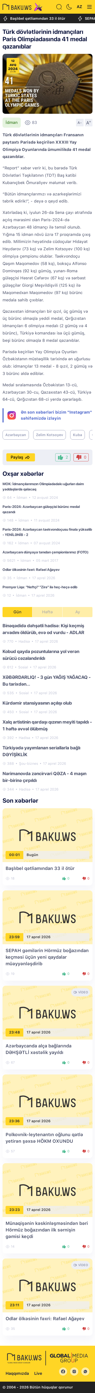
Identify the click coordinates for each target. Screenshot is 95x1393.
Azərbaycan (15, 435)
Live (38, 1373)
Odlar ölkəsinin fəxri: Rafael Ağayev (31, 570)
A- (80, 123)
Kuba (77, 435)
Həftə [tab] (47, 612)
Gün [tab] (17, 612)
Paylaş (21, 457)
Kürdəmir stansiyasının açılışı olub (37, 703)
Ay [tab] (77, 612)
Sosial (23, 667)
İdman (12, 122)
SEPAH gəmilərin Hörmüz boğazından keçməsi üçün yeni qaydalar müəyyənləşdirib (47, 957)
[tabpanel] (47, 707)
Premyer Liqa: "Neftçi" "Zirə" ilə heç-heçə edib (40, 587)
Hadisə (24, 641)
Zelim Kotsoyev (49, 435)
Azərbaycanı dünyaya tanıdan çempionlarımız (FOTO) (45, 552)
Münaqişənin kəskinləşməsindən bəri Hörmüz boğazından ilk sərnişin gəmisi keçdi (47, 1230)
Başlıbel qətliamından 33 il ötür (34, 18)
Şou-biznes (28, 763)
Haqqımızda (17, 1373)
